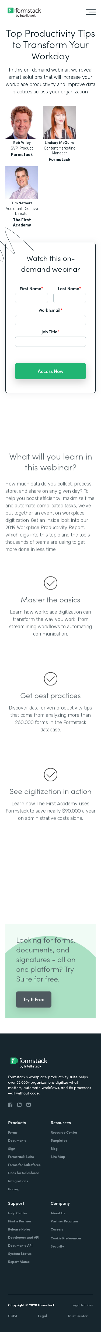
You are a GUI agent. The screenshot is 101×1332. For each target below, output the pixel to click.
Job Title (50, 331)
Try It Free (33, 1008)
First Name (31, 288)
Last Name (69, 288)
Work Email (50, 310)
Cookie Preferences (66, 1238)
